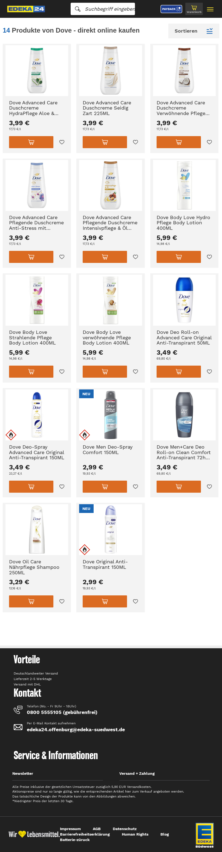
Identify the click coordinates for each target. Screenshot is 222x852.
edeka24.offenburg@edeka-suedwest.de (76, 729)
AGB (97, 829)
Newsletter (22, 773)
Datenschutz (125, 829)
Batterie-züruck (75, 839)
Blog (164, 834)
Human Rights (135, 834)
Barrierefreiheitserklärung (85, 834)
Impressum (70, 829)
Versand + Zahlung (137, 773)
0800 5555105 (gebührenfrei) (62, 712)
